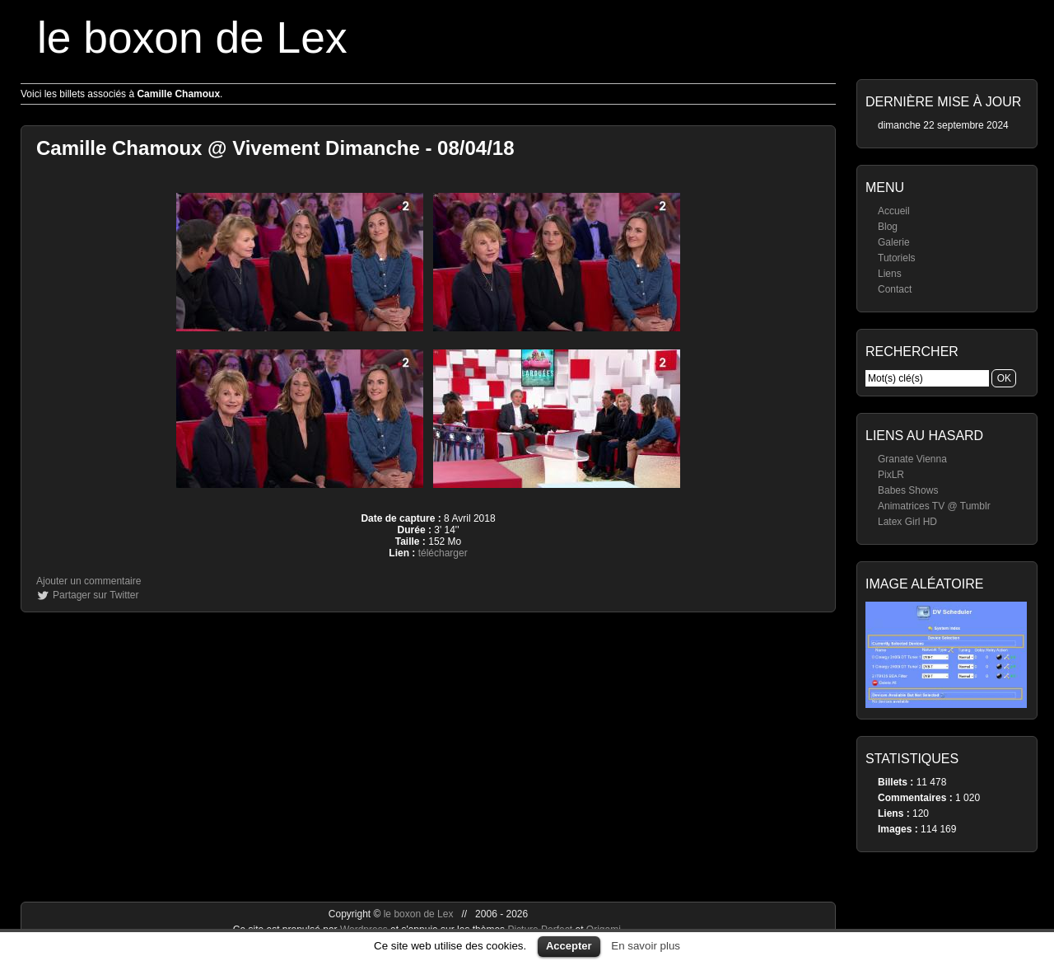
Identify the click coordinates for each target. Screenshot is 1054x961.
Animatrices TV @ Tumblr (934, 506)
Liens (890, 273)
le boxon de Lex (192, 37)
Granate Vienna (912, 459)
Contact (895, 289)
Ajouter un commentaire (88, 581)
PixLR (891, 474)
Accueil (894, 211)
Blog (888, 226)
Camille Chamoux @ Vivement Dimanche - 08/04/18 (275, 148)
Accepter (569, 946)
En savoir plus (645, 946)
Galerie (894, 242)
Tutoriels (897, 258)
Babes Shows (908, 490)
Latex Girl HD (907, 521)
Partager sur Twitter (95, 595)
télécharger (443, 553)
